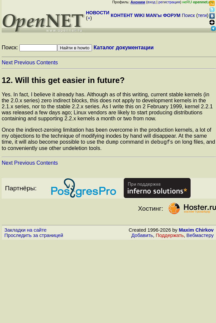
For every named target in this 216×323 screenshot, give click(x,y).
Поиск (188, 15)
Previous (24, 62)
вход (151, 2)
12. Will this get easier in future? (63, 80)
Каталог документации (124, 47)
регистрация (169, 2)
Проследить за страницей (33, 236)
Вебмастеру (200, 236)
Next (7, 62)
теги (202, 15)
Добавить (142, 236)
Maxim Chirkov (196, 231)
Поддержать (170, 236)
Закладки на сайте (25, 231)
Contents (47, 62)
